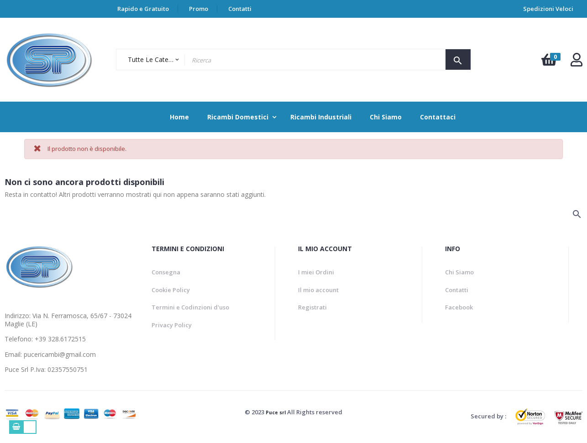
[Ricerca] (79, 216)
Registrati (312, 307)
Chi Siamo (459, 272)
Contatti (240, 9)
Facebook (459, 307)
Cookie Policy (171, 290)
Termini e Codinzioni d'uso (190, 307)
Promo (198, 9)
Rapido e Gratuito (143, 9)
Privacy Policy (172, 325)
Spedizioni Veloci (548, 9)
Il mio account (318, 290)
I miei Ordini (316, 272)
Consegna (166, 272)
